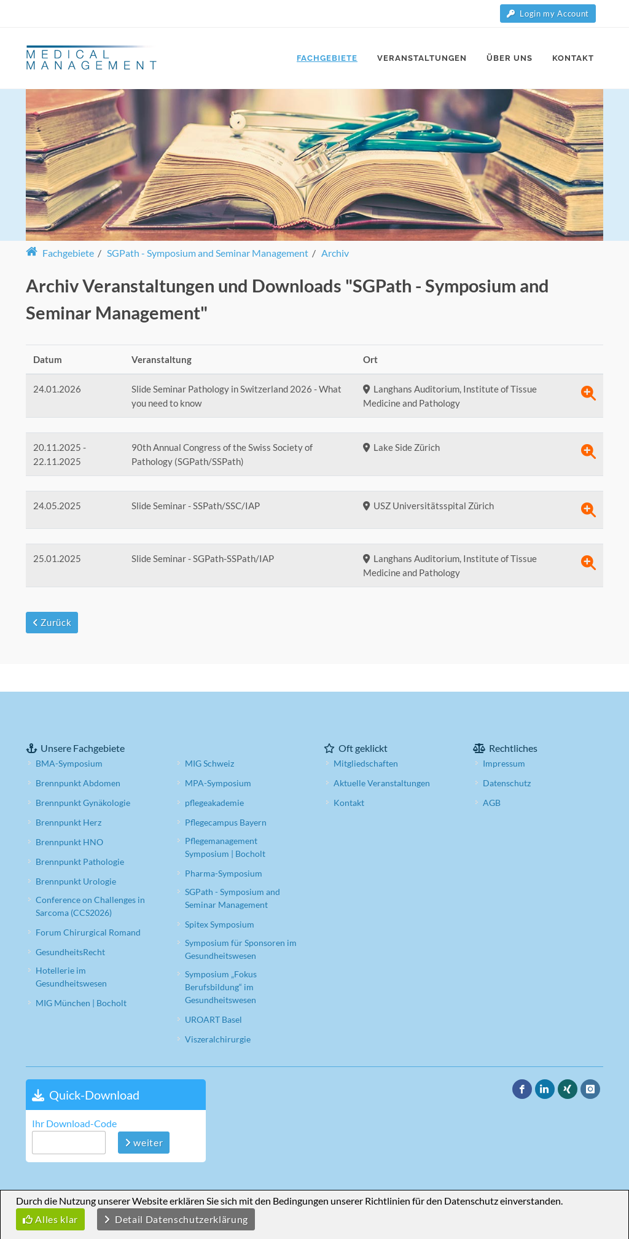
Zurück (52, 622)
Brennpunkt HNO (69, 814)
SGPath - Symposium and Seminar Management (232, 870)
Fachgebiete (60, 253)
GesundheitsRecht (70, 924)
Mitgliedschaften (366, 735)
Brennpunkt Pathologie (80, 834)
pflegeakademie (214, 775)
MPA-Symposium (218, 755)
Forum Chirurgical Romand (88, 904)
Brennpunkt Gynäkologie (83, 775)
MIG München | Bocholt (81, 975)
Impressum (504, 735)
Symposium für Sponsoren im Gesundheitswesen (241, 921)
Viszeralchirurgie (218, 1011)
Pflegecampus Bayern (226, 794)
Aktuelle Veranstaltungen (382, 755)
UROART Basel (213, 992)
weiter (144, 1114)
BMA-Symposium (69, 735)
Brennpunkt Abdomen (78, 755)
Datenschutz (507, 755)
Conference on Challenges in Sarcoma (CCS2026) (90, 878)
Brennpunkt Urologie (76, 853)
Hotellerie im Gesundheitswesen (71, 949)
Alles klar (50, 1219)
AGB (492, 775)
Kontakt (349, 775)
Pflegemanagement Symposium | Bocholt (225, 819)
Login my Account (548, 13)
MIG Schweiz (209, 735)
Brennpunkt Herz (68, 794)
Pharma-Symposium (223, 845)
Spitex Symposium (219, 896)
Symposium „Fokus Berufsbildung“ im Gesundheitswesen (221, 959)
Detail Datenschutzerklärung (176, 1219)
